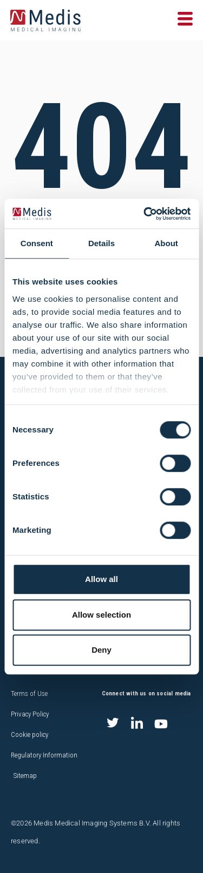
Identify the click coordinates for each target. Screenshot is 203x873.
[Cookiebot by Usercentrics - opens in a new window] (145, 214)
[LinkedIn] (137, 724)
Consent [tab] (37, 243)
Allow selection (101, 614)
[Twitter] (112, 724)
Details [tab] (101, 243)
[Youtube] (161, 724)
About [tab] (166, 243)
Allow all (101, 579)
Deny (101, 649)
